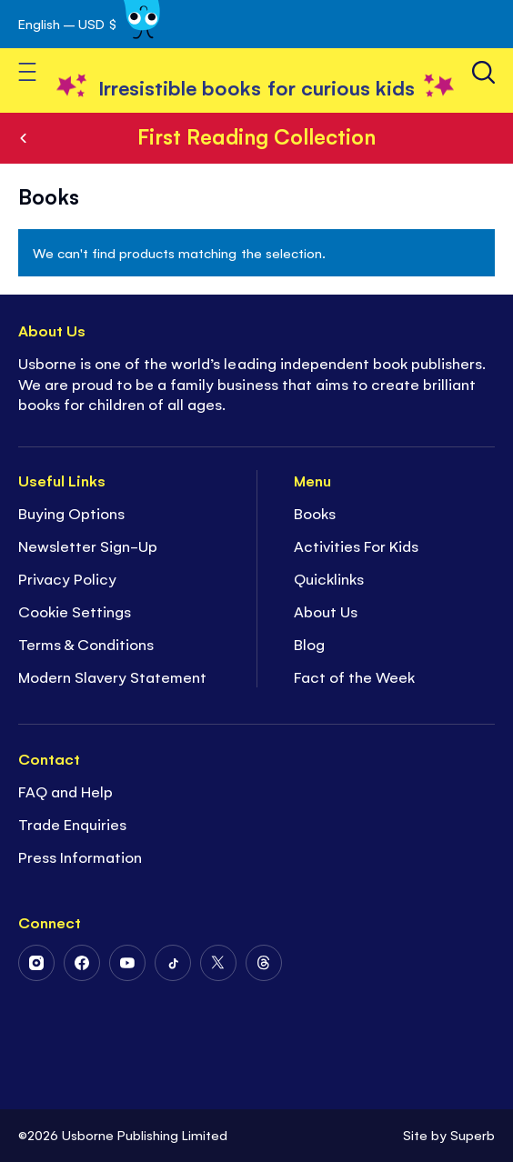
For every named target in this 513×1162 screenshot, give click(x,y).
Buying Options (71, 513)
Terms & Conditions (86, 644)
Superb (472, 1134)
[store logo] (256, 86)
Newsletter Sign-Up (87, 546)
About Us (325, 611)
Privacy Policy (67, 578)
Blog (309, 644)
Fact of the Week (354, 676)
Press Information (80, 856)
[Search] (483, 72)
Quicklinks (329, 578)
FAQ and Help (65, 791)
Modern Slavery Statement (112, 676)
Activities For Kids (356, 546)
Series (24, 138)
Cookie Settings (74, 611)
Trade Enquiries (72, 824)
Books (315, 513)
